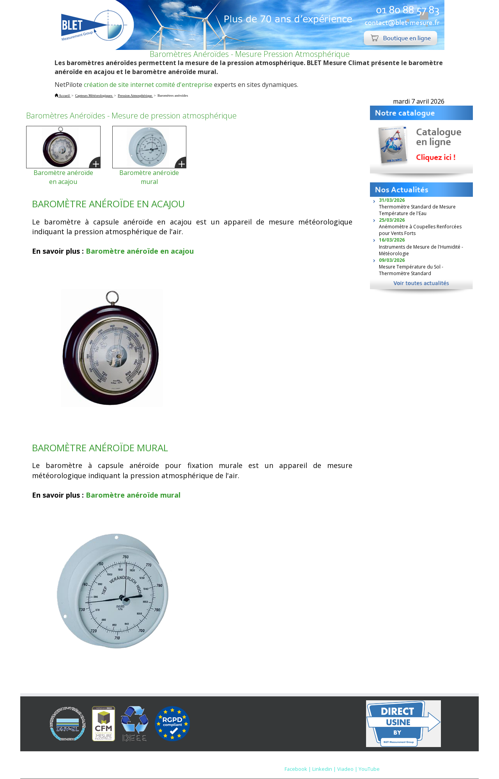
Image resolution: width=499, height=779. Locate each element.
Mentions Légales (296, 761)
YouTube (369, 768)
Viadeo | (347, 768)
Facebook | (298, 768)
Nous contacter (343, 761)
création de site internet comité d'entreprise (148, 84)
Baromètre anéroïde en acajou (63, 177)
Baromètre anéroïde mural (149, 177)
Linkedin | (324, 768)
